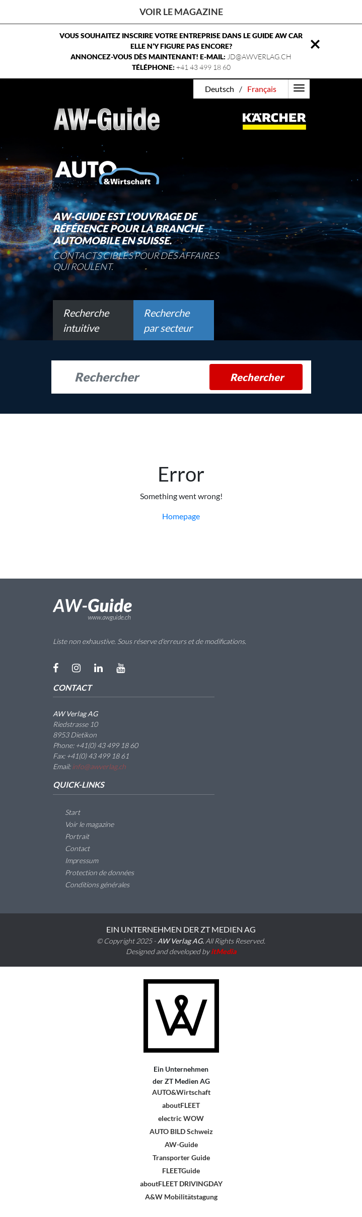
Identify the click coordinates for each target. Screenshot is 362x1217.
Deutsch (219, 88)
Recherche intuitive (86, 320)
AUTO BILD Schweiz (181, 1131)
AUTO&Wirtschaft (181, 1092)
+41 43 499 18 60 (203, 67)
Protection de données (93, 872)
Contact (71, 848)
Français (261, 88)
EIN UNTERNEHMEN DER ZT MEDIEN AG (181, 929)
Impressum (75, 860)
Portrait (71, 836)
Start (66, 812)
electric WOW (181, 1118)
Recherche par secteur (167, 320)
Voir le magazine (181, 11)
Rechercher (256, 377)
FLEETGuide (181, 1170)
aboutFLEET (181, 1105)
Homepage (181, 516)
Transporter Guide (181, 1157)
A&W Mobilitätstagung (181, 1196)
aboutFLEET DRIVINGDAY (181, 1183)
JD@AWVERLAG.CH (259, 56)
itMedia (224, 951)
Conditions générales (91, 884)
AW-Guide (181, 1144)
